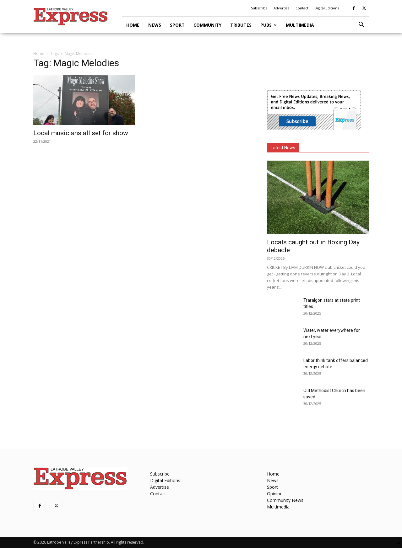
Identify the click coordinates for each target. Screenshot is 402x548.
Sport (177, 25)
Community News (285, 500)
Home (132, 25)
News (154, 25)
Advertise (282, 8)
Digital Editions (326, 8)
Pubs (268, 25)
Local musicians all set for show (80, 133)
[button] (361, 25)
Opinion (275, 494)
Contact (302, 8)
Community (207, 25)
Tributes (241, 25)
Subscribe (259, 8)
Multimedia (300, 25)
